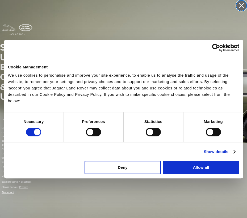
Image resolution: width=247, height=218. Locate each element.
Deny (123, 167)
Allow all (201, 167)
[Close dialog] (241, 5)
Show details (216, 151)
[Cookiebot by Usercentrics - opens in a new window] (216, 48)
